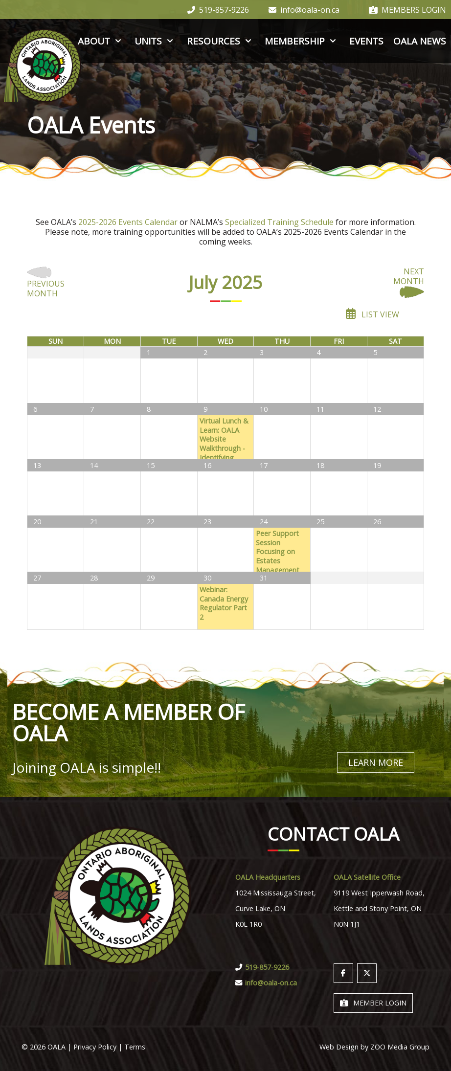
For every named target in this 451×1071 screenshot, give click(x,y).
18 (320, 465)
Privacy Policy (94, 1046)
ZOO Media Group (399, 1046)
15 (151, 465)
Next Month (408, 283)
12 (377, 409)
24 (264, 521)
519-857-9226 (218, 10)
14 (94, 465)
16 (207, 465)
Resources (221, 41)
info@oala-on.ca (304, 10)
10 (264, 409)
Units (156, 41)
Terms (134, 1046)
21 (94, 521)
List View (372, 313)
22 (151, 521)
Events (366, 41)
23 (207, 521)
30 (94, 352)
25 (320, 521)
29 (37, 352)
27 (37, 577)
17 (264, 465)
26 (377, 521)
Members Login (407, 9)
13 (37, 465)
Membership (302, 41)
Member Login (373, 1002)
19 (377, 465)
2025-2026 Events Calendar (128, 222)
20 (37, 521)
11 (320, 409)
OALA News (419, 41)
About (101, 41)
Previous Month (46, 283)
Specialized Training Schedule (279, 222)
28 (94, 577)
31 (264, 577)
